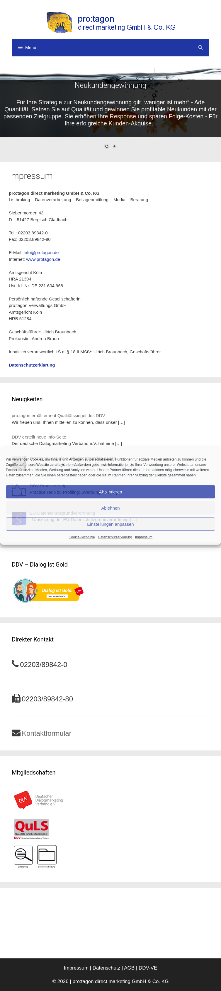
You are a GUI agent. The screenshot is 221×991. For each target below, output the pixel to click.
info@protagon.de (41, 252)
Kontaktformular (46, 733)
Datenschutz (106, 968)
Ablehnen (110, 507)
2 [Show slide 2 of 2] (114, 147)
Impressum (143, 537)
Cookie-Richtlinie (82, 537)
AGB (129, 968)
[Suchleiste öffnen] (200, 47)
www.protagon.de (43, 259)
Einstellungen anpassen (110, 523)
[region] (110, 112)
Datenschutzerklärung (115, 537)
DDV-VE (148, 968)
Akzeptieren (110, 491)
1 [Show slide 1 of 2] (106, 147)
